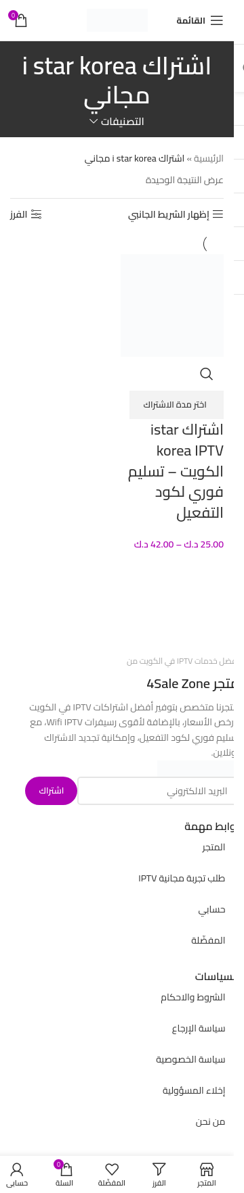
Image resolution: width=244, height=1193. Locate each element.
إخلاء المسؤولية (194, 1090)
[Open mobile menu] (200, 20)
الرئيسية (209, 158)
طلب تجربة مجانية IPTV (181, 878)
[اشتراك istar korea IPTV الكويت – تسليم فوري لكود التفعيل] (172, 304)
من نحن (211, 1121)
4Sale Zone (178, 683)
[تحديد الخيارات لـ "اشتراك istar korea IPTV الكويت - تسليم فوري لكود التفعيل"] (176, 405)
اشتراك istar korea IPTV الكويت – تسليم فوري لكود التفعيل (176, 471)
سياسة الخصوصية (190, 1059)
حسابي (211, 909)
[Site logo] (117, 19)
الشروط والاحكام (193, 997)
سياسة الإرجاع (199, 1028)
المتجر (214, 847)
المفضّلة (208, 940)
